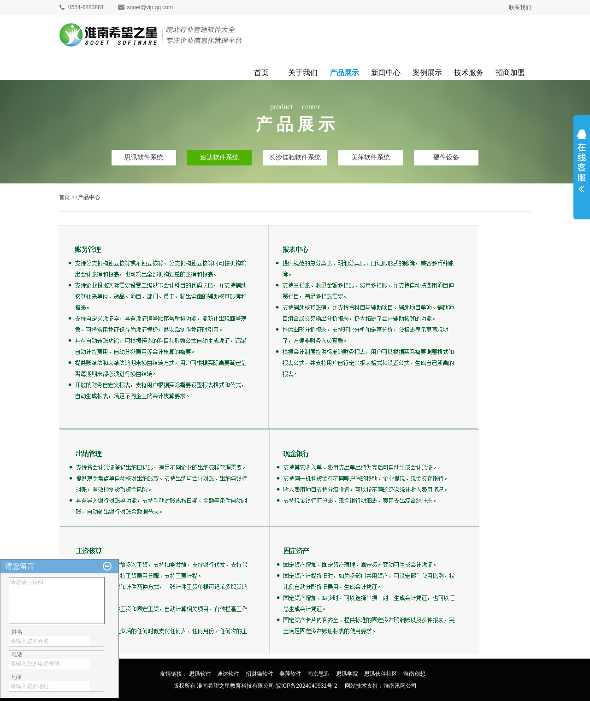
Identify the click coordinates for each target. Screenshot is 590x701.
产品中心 (89, 197)
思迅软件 (200, 674)
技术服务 (469, 71)
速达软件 (228, 674)
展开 (581, 165)
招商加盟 (510, 71)
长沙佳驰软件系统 (295, 157)
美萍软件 (290, 674)
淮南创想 (414, 674)
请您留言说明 (57, 600)
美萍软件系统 (370, 157)
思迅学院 (347, 674)
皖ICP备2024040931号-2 (306, 686)
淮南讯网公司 (400, 686)
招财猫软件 (259, 674)
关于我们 (303, 71)
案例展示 (427, 71)
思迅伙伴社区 (380, 674)
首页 (261, 71)
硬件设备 (446, 157)
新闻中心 (386, 71)
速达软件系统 (219, 157)
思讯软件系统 (143, 157)
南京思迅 (318, 674)
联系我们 (520, 7)
